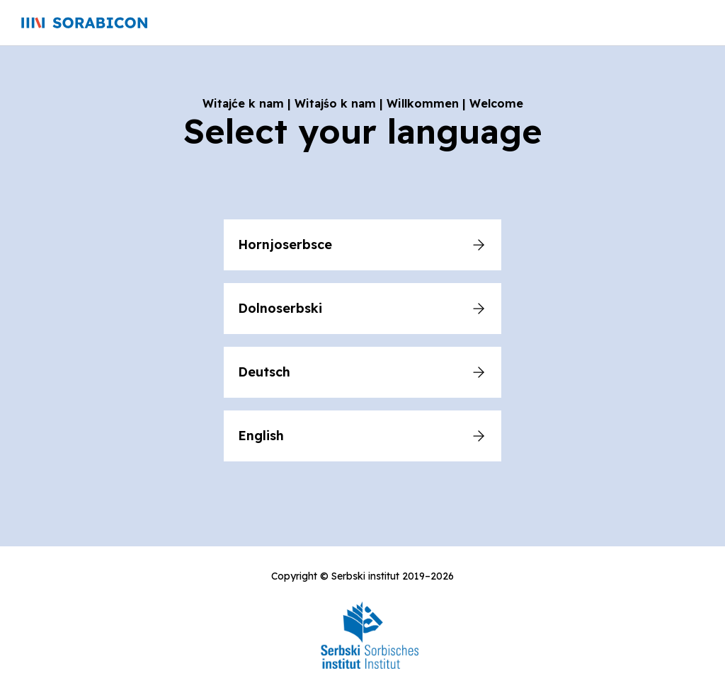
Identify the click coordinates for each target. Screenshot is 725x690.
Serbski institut (365, 576)
